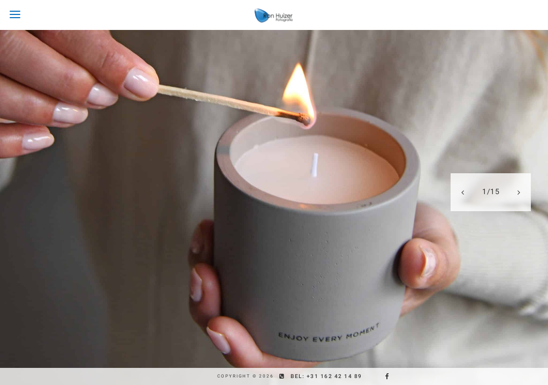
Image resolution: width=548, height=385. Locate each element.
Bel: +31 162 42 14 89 (326, 376)
